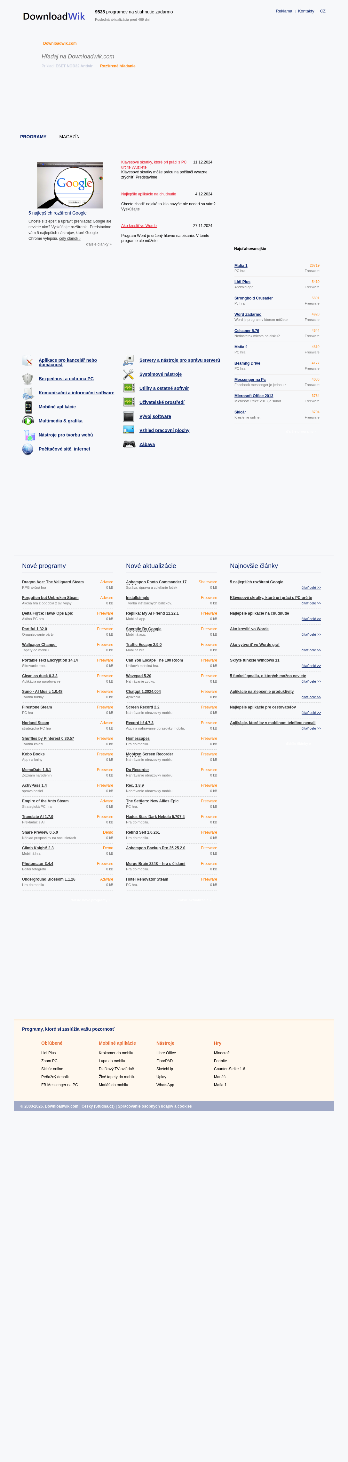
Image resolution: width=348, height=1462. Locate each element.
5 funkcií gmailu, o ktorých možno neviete (268, 676)
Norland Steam (35, 723)
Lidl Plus (242, 282)
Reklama (284, 11)
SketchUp (164, 1069)
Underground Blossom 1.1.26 (48, 879)
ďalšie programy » (301, 431)
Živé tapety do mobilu (117, 1077)
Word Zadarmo (247, 314)
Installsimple (137, 597)
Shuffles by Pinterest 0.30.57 (48, 738)
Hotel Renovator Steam (147, 879)
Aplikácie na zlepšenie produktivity (262, 691)
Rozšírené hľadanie (118, 66)
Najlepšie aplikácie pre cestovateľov (263, 707)
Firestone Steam (37, 707)
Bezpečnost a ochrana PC (66, 378)
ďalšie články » (99, 244)
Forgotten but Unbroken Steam (50, 597)
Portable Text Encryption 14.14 (50, 660)
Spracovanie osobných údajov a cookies (155, 1106)
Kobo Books (33, 754)
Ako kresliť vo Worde (249, 629)
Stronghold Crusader (253, 298)
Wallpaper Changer (39, 644)
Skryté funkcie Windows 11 (255, 660)
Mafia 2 (241, 347)
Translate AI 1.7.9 (37, 816)
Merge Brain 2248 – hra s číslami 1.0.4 (155, 865)
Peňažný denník (55, 1077)
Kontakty (306, 11)
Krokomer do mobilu (116, 1053)
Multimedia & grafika (61, 420)
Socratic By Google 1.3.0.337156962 (144, 631)
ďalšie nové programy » (90, 900)
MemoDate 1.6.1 (36, 770)
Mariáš (219, 1077)
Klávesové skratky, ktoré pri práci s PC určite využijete (271, 599)
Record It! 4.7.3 (140, 723)
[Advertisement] (174, 102)
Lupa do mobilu (112, 1061)
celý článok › (70, 238)
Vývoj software (155, 416)
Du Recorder (137, 770)
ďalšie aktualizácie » (194, 900)
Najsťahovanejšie (250, 248)
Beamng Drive (247, 363)
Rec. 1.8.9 (135, 785)
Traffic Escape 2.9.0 (144, 644)
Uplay (161, 1077)
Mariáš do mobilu (113, 1085)
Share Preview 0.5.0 (40, 832)
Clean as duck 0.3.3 (40, 676)
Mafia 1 (241, 265)
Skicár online (52, 1069)
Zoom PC (49, 1061)
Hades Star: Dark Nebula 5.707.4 (155, 816)
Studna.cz (104, 1106)
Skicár (240, 412)
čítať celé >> (311, 587)
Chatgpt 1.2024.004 (143, 691)
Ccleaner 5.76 (246, 331)
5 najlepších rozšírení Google (57, 213)
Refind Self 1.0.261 (143, 832)
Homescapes (138, 738)
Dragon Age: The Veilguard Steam (53, 582)
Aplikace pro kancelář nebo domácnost (68, 362)
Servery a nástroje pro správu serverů (179, 360)
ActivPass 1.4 (34, 785)
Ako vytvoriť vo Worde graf (255, 644)
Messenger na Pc (250, 379)
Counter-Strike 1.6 (229, 1069)
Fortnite (220, 1061)
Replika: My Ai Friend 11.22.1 (152, 613)
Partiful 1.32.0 (34, 629)
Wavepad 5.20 (138, 676)
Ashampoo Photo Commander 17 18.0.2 (156, 584)
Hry (217, 1043)
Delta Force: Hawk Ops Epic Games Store (47, 615)
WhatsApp (165, 1085)
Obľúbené (51, 1043)
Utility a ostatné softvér (164, 388)
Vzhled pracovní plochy (164, 430)
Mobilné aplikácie (57, 406)
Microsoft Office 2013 (253, 396)
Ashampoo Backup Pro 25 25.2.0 (155, 848)
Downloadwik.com (60, 43)
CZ (323, 11)
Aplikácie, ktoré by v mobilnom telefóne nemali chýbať (272, 725)
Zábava (147, 444)
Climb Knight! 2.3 (38, 848)
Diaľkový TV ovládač (116, 1069)
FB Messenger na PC (59, 1085)
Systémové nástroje (160, 374)
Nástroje (165, 1043)
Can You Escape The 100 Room (154, 660)
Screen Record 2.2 (143, 707)
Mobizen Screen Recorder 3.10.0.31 (149, 756)
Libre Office (166, 1053)
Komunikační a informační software (77, 392)
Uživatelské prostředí (162, 402)
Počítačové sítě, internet (64, 448)
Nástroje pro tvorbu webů (66, 434)
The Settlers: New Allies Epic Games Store (152, 803)
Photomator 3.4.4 (37, 863)
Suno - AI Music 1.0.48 (42, 691)
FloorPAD (164, 1061)
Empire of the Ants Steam (45, 801)
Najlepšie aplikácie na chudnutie (259, 613)
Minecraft (222, 1053)
